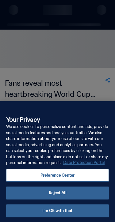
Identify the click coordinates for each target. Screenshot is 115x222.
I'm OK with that (57, 213)
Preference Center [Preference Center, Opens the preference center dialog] (57, 177)
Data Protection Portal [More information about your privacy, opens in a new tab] (84, 165)
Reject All (57, 195)
